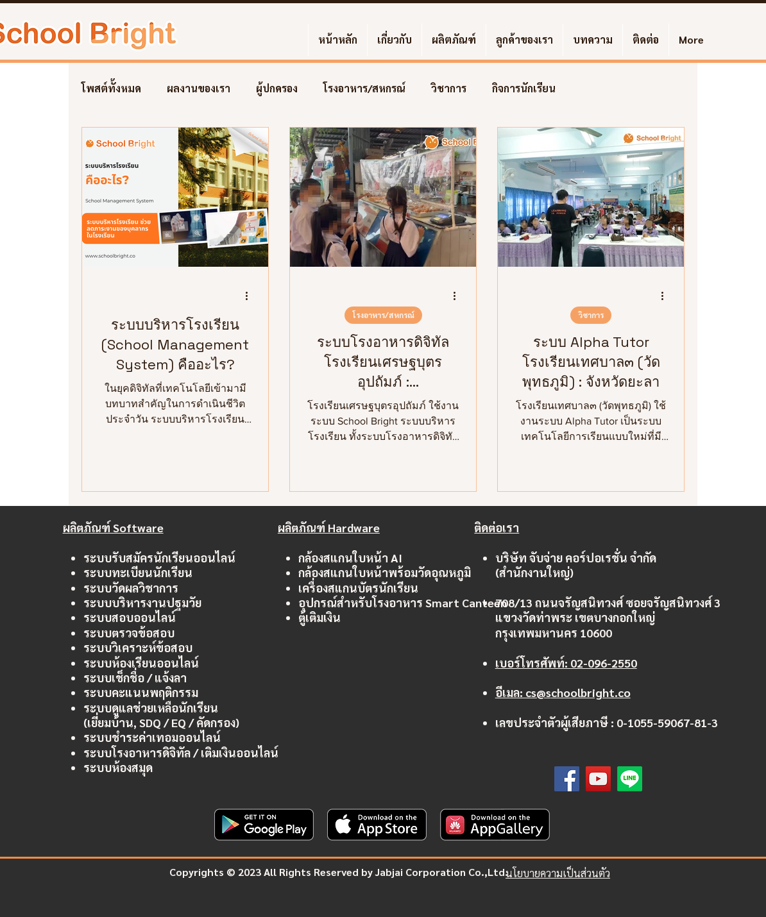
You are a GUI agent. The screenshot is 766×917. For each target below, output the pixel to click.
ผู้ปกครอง (277, 88)
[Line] (629, 778)
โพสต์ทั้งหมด (111, 88)
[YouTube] (598, 778)
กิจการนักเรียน (524, 88)
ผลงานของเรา (198, 88)
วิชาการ (448, 88)
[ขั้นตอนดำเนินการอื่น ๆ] (251, 295)
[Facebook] (566, 778)
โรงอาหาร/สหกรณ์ (364, 88)
